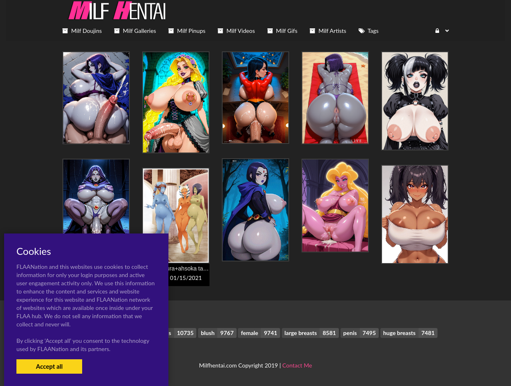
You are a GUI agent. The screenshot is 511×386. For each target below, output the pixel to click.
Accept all (49, 366)
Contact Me (297, 365)
